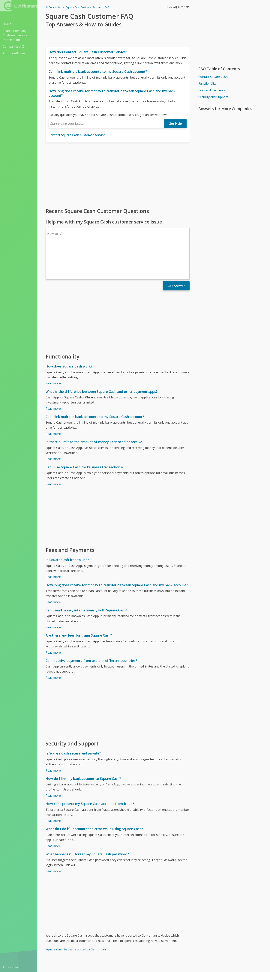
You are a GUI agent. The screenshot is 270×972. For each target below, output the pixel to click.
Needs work (175, 944)
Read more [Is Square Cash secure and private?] (53, 738)
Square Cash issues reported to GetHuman (76, 917)
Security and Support (213, 97)
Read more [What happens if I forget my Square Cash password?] (53, 838)
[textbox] (106, 123)
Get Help (175, 124)
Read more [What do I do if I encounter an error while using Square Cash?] (53, 813)
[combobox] (106, 123)
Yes (161, 944)
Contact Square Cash (213, 77)
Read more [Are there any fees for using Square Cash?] (53, 620)
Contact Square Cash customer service (77, 135)
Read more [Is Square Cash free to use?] (53, 544)
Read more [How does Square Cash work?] (53, 351)
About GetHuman (15, 53)
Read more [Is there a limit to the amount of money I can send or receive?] (53, 426)
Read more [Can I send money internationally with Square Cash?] (53, 594)
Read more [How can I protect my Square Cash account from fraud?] (53, 788)
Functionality (207, 83)
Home (7, 24)
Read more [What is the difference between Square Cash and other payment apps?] (53, 376)
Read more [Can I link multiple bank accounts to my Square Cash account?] (53, 401)
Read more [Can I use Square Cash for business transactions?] (53, 451)
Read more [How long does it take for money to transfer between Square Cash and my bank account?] (53, 569)
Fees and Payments (211, 90)
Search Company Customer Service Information (15, 35)
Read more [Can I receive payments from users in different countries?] (53, 645)
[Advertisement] (118, 174)
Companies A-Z (13, 46)
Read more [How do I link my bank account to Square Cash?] (53, 763)
